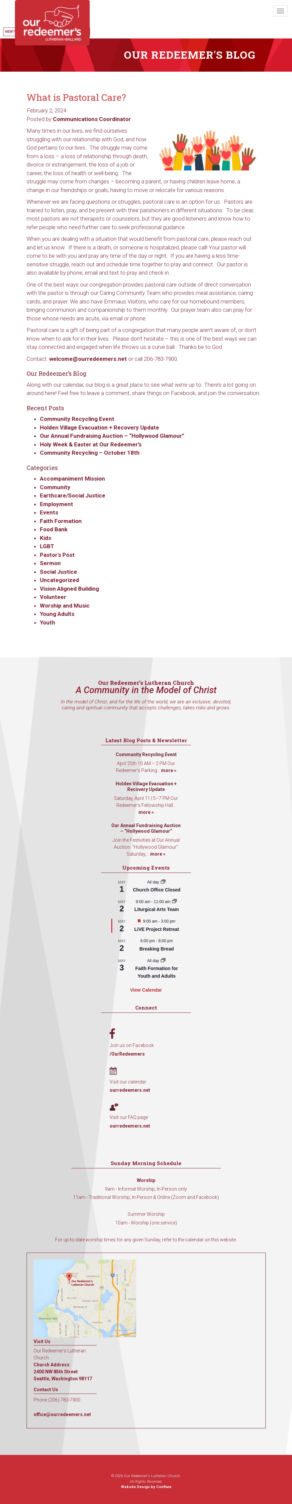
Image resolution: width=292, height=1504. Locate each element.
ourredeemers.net (130, 1090)
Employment (56, 504)
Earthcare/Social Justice (72, 495)
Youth (47, 622)
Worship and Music (65, 605)
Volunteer (53, 597)
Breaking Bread (157, 948)
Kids (45, 538)
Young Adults (57, 614)
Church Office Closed (156, 889)
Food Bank (53, 529)
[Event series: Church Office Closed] (163, 882)
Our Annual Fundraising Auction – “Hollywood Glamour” (112, 435)
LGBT (47, 546)
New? (10, 32)
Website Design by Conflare (146, 1487)
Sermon (50, 563)
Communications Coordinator (92, 119)
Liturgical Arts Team (157, 909)
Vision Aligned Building (69, 588)
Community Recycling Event (77, 419)
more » (168, 770)
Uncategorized (59, 580)
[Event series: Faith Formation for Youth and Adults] (163, 960)
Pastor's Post (57, 555)
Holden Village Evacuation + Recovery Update (99, 427)
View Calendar (146, 990)
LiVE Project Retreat (156, 929)
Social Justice (58, 571)
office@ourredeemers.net (62, 1414)
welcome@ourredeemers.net (88, 359)
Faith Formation (61, 521)
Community (55, 487)
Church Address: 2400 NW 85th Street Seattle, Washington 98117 (63, 1371)
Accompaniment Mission (72, 478)
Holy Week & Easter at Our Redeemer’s (91, 444)
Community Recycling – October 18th (90, 452)
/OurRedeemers (127, 1054)
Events (49, 512)
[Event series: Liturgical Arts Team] (174, 901)
